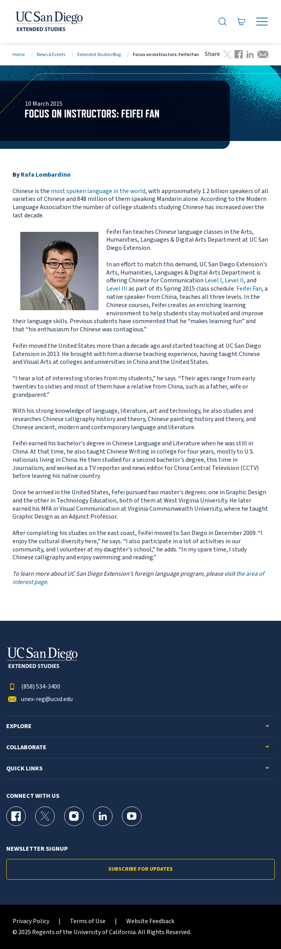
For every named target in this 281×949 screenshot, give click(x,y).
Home (19, 54)
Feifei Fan (249, 288)
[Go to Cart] (241, 22)
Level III (116, 288)
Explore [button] (19, 726)
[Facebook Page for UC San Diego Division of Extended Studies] (16, 816)
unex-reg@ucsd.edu (39, 699)
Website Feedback (150, 921)
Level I (213, 280)
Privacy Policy (31, 921)
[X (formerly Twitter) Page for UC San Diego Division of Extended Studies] (45, 816)
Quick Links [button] (24, 769)
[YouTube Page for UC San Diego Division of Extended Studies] (131, 816)
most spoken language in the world (98, 191)
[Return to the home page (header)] (48, 21)
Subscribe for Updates (140, 869)
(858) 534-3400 (33, 687)
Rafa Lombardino (46, 174)
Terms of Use (88, 921)
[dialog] (257, 925)
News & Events (51, 54)
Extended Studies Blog (99, 54)
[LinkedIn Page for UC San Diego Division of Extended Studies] (103, 816)
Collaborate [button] (26, 747)
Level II (234, 280)
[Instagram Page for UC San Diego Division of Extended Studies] (74, 816)
